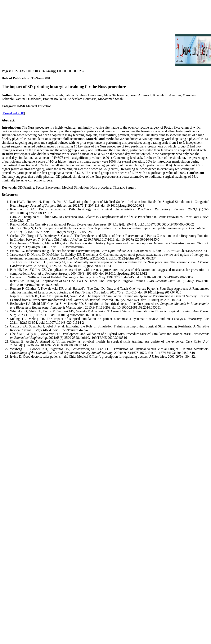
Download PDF (13, 113)
